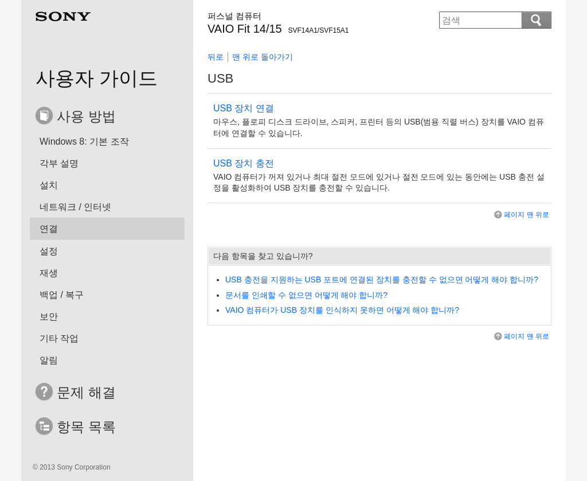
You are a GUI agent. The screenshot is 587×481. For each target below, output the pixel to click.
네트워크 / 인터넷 (75, 207)
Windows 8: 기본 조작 (84, 141)
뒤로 (216, 56)
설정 (49, 251)
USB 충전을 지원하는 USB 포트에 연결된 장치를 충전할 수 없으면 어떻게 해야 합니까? (381, 279)
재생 (49, 273)
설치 (49, 185)
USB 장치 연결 (243, 108)
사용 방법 (86, 116)
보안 (49, 316)
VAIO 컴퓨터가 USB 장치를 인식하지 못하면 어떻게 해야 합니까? (342, 310)
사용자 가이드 (97, 78)
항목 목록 (86, 427)
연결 (49, 229)
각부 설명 (59, 163)
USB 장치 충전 (243, 163)
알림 (49, 360)
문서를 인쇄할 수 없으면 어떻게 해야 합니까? (306, 295)
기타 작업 (59, 338)
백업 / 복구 (62, 295)
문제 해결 (86, 392)
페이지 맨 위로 (520, 215)
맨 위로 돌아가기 (262, 56)
